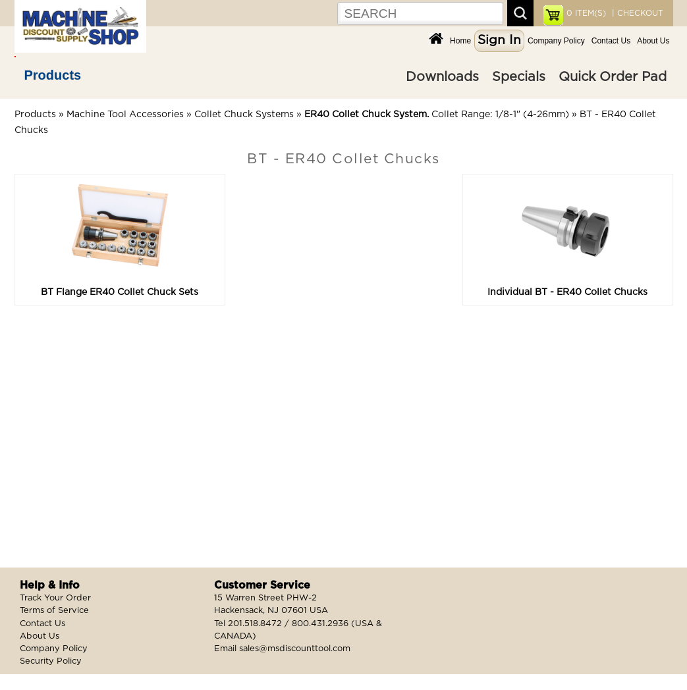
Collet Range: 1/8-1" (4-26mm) (436, 114)
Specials (518, 77)
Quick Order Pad (613, 77)
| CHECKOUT (636, 13)
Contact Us (610, 40)
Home (460, 40)
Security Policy (51, 661)
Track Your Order (55, 598)
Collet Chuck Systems (244, 114)
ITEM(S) (586, 13)
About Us (653, 40)
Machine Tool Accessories (125, 114)
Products (53, 75)
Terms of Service (54, 610)
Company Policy (556, 40)
